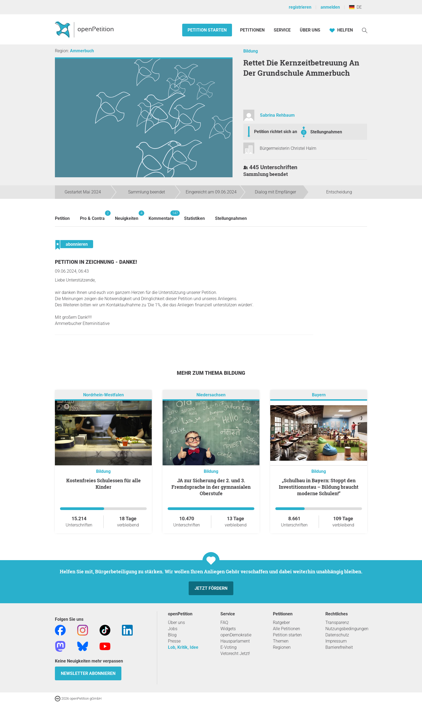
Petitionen (253, 30)
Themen (281, 641)
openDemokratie (235, 634)
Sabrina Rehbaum (277, 115)
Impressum (336, 641)
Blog (172, 634)
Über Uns (310, 30)
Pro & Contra (92, 215)
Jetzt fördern (211, 588)
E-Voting (228, 647)
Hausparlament (235, 641)
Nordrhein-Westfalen (103, 394)
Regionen (282, 647)
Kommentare (161, 215)
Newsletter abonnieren (88, 673)
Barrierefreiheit (339, 647)
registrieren (300, 7)
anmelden (330, 7)
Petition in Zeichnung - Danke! (96, 262)
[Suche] (364, 30)
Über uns (176, 622)
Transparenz (337, 622)
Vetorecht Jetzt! (235, 653)
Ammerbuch (82, 50)
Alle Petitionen (286, 628)
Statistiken (194, 218)
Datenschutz (337, 634)
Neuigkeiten (126, 215)
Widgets (228, 628)
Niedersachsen (211, 394)
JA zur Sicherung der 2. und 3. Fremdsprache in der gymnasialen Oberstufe (211, 487)
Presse (174, 641)
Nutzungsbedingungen (346, 628)
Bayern (319, 394)
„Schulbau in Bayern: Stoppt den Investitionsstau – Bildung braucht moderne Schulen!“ (318, 487)
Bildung (250, 51)
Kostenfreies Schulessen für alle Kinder (103, 483)
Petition (62, 218)
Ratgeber (281, 622)
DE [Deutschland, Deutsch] (355, 7)
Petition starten (207, 30)
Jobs (172, 628)
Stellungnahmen (326, 131)
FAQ (224, 622)
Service (282, 30)
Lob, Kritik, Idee (183, 647)
